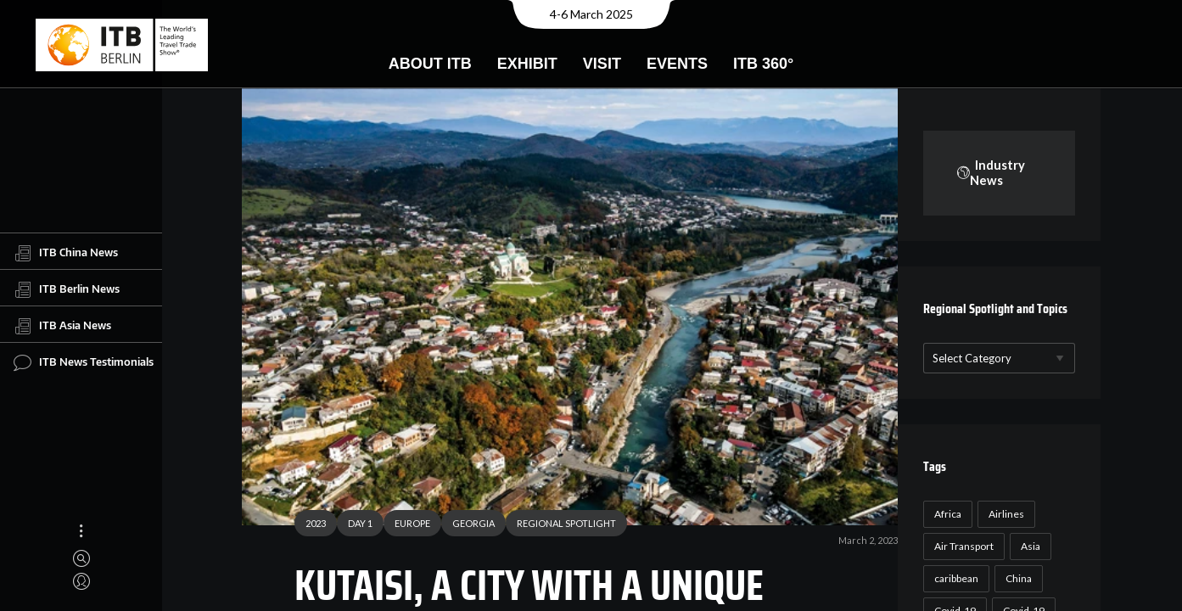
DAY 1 (354, 525)
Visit (602, 63)
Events (677, 63)
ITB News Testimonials (84, 362)
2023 (310, 525)
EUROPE (406, 525)
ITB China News (66, 253)
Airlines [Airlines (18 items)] (1003, 513)
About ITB (430, 63)
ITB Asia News (62, 326)
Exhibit (527, 63)
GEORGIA (467, 525)
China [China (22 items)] (1015, 578)
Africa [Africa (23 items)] (944, 513)
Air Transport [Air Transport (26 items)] (960, 546)
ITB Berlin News (67, 289)
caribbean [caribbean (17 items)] (953, 578)
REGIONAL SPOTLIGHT (560, 525)
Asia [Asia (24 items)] (1027, 546)
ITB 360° (763, 63)
